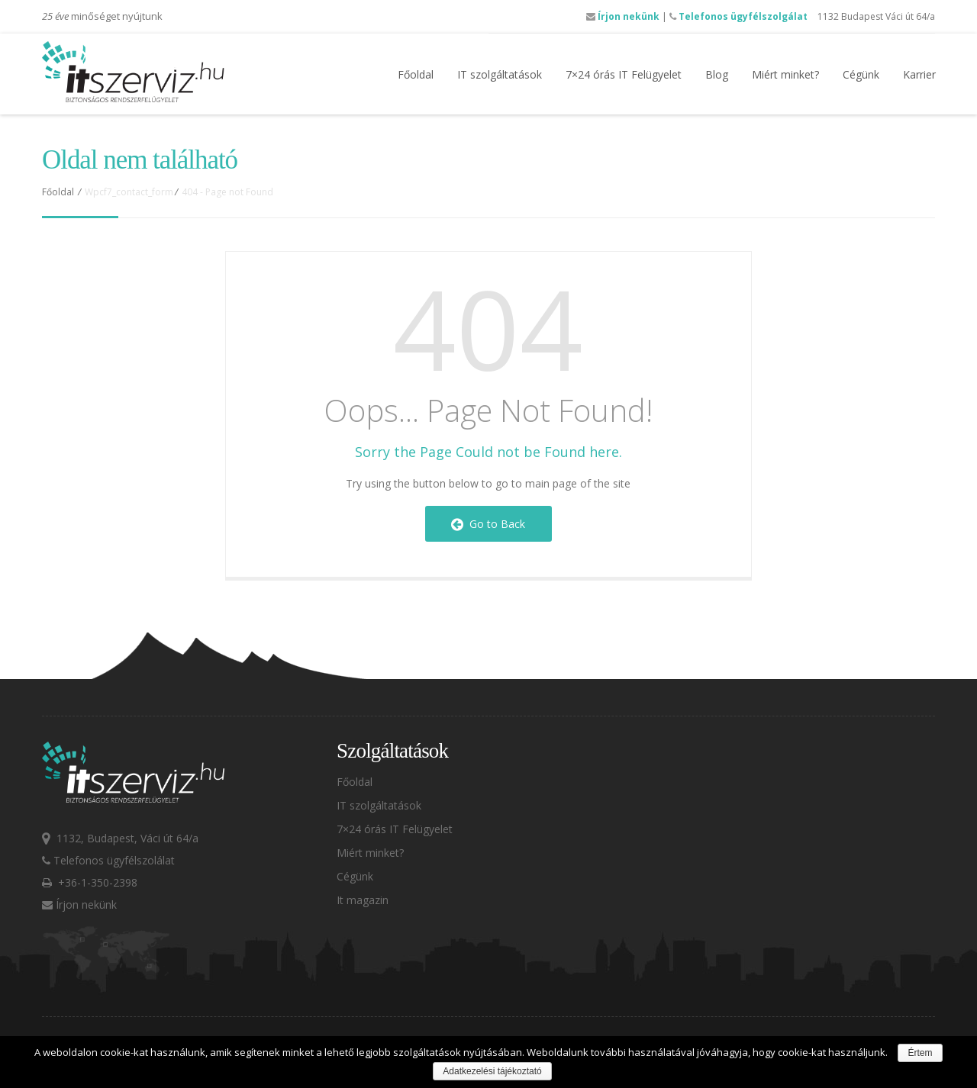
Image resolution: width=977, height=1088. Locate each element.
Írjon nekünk (622, 16)
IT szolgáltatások (499, 74)
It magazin (363, 900)
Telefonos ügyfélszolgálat (738, 16)
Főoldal (416, 74)
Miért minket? (785, 74)
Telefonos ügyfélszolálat (108, 860)
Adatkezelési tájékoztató (492, 1071)
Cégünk (861, 74)
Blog (716, 74)
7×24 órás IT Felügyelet (624, 74)
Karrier (919, 74)
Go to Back (488, 524)
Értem (920, 1053)
